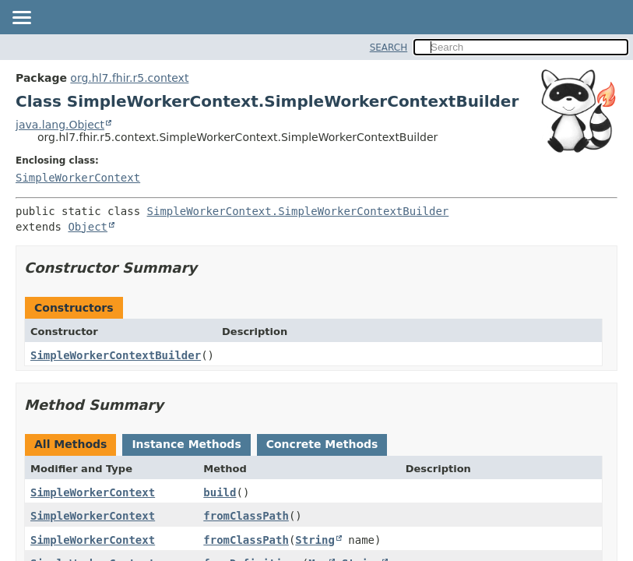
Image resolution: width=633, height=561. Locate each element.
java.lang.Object (60, 124)
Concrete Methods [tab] (322, 444)
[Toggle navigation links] (21, 19)
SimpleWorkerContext (78, 177)
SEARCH (389, 47)
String (315, 540)
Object (87, 227)
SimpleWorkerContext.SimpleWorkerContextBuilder (298, 211)
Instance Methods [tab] (186, 444)
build (219, 492)
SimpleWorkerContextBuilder (115, 355)
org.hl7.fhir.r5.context (129, 78)
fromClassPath (246, 516)
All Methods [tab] (70, 444)
